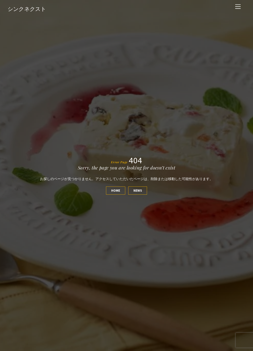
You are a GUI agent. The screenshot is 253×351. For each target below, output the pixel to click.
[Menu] (238, 7)
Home (115, 190)
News (137, 190)
